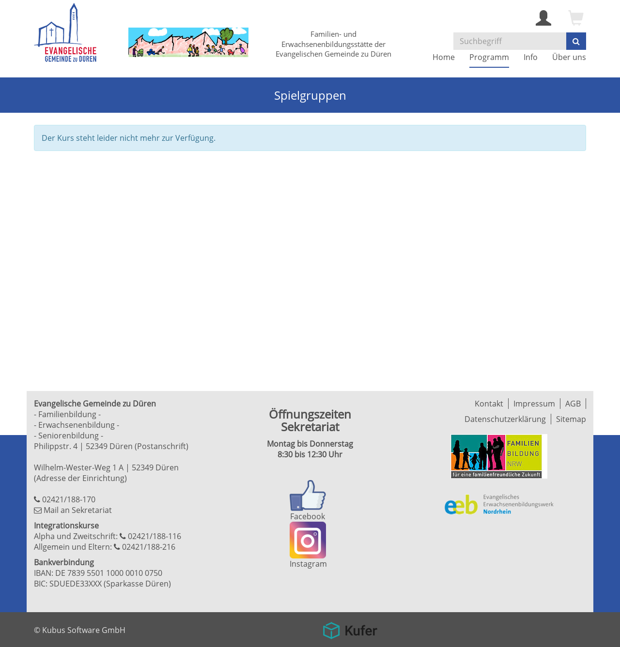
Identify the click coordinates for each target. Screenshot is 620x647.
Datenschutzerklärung (505, 419)
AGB (573, 403)
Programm (489, 57)
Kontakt (489, 403)
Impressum (534, 403)
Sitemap (571, 419)
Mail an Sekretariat (78, 510)
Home (444, 57)
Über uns (569, 57)
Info (531, 57)
